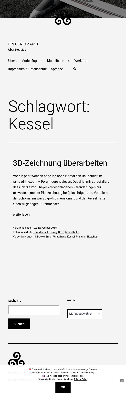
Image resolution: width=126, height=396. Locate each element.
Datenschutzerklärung (83, 372)
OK (63, 387)
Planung (80, 236)
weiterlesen (21, 214)
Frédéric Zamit (23, 44)
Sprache (57, 69)
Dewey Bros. (57, 232)
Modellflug (29, 61)
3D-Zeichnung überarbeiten (60, 163)
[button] (74, 69)
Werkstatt (81, 61)
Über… (12, 61)
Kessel (71, 236)
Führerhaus (59, 236)
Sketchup (92, 236)
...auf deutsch (41, 232)
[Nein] (122, 380)
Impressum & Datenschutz (27, 69)
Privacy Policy (80, 379)
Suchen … (14, 300)
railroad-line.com (25, 182)
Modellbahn (55, 61)
